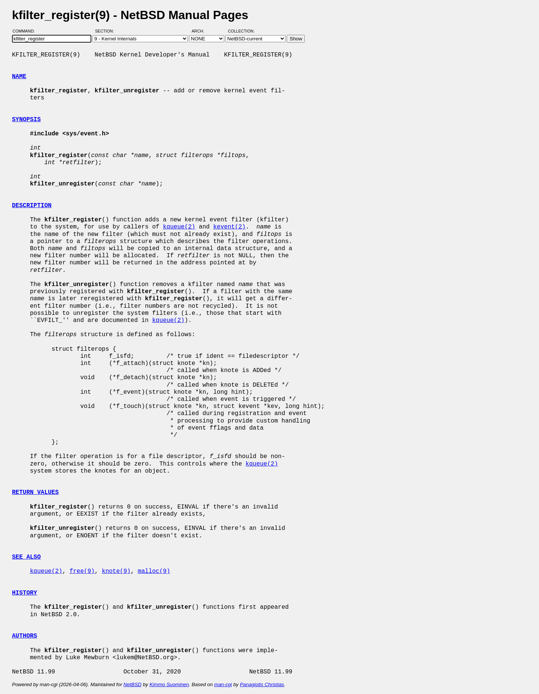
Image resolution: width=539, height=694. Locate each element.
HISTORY (24, 593)
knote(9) (116, 571)
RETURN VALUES (35, 492)
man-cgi (223, 684)
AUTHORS (24, 636)
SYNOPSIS (26, 120)
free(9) (82, 571)
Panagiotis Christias (262, 684)
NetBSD (132, 684)
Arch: (201, 31)
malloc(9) (154, 571)
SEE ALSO (26, 557)
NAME (19, 77)
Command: (26, 31)
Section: (106, 31)
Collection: (241, 31)
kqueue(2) (179, 227)
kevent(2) (229, 227)
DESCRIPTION (32, 206)
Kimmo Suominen (169, 684)
